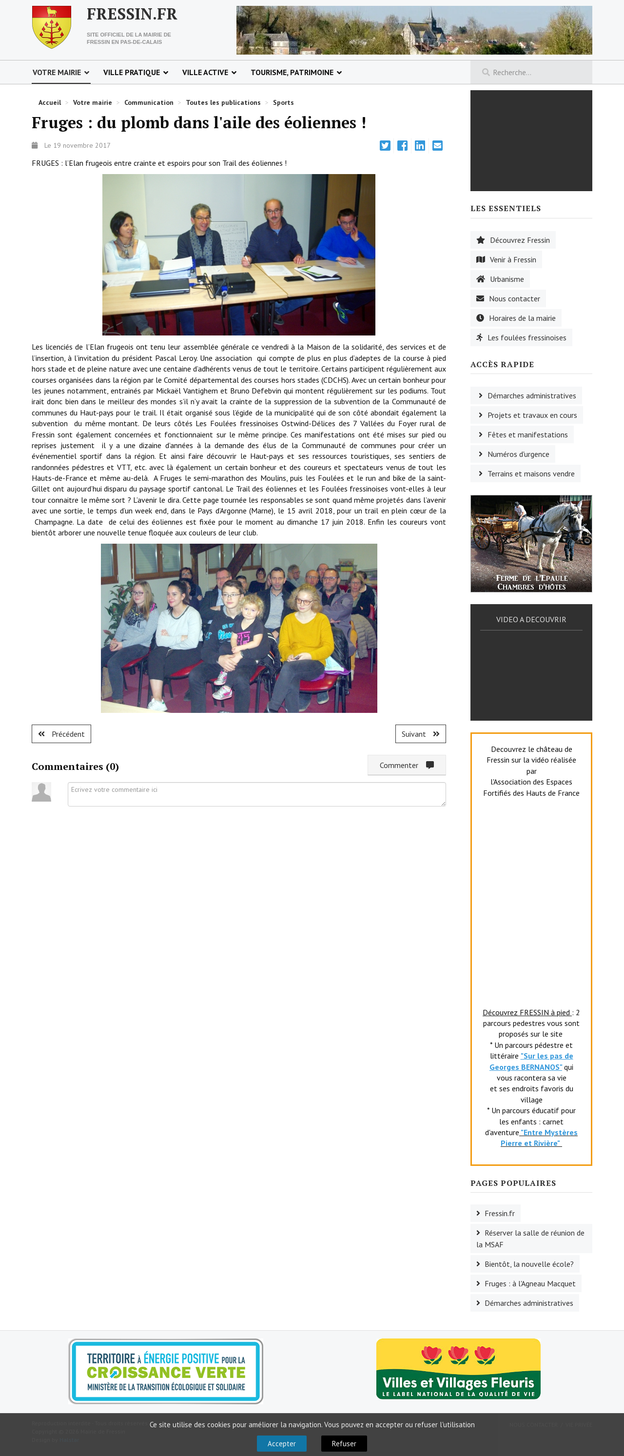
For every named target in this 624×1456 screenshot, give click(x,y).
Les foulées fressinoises (527, 337)
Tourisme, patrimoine (292, 72)
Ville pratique (131, 72)
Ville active (205, 72)
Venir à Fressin (513, 259)
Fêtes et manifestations (528, 434)
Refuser (344, 1443)
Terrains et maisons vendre (531, 473)
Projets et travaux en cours (532, 415)
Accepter (282, 1443)
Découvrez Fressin (520, 240)
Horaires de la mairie (522, 318)
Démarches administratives (532, 395)
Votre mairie (57, 72)
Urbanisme (507, 279)
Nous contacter (514, 298)
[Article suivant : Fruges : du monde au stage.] (420, 734)
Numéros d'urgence (518, 454)
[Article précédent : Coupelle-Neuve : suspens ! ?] (61, 734)
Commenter (407, 765)
